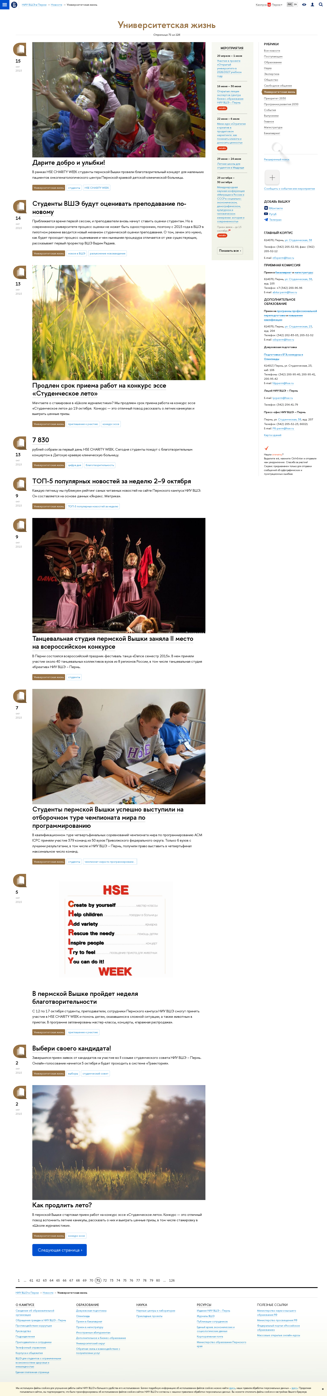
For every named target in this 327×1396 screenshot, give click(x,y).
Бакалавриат (272, 133)
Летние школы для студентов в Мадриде (230, 165)
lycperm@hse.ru (283, 398)
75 (125, 1280)
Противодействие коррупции (34, 1325)
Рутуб (273, 214)
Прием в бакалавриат (89, 1321)
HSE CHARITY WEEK (97, 188)
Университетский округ (90, 1343)
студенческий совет (95, 1073)
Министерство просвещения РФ (277, 1320)
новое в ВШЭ (76, 253)
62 (38, 1280)
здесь (232, 1388)
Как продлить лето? (62, 1204)
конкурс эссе (111, 424)
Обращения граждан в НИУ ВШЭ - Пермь (41, 1320)
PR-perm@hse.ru (283, 428)
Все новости (272, 50)
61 (31, 1280)
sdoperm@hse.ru (283, 339)
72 (105, 1280)
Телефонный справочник (31, 1347)
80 (158, 1280)
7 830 (40, 439)
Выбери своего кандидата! (71, 1048)
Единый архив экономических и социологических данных (216, 1329)
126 (172, 1280)
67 (71, 1280)
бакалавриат (283, 272)
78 (145, 1280)
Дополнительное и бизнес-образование (101, 1338)
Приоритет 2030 (275, 98)
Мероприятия (232, 48)
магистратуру (303, 272)
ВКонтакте (276, 208)
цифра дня (74, 465)
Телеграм (275, 219)
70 (91, 1280)
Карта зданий (272, 435)
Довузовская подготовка (280, 347)
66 (65, 1280)
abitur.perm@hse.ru (285, 292)
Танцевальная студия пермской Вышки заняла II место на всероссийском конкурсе (112, 642)
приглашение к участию (83, 424)
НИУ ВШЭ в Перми (27, 1292)
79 (151, 1280)
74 (118, 1280)
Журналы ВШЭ (206, 1316)
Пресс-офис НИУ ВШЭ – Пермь (285, 412)
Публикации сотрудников (212, 1321)
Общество (271, 80)
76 (131, 1280)
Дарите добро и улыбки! (68, 162)
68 (78, 1280)
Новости (48, 1292)
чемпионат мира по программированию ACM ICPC (111, 861)
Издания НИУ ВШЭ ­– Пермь (213, 1310)
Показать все (230, 250)
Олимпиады (83, 1316)
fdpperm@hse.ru (283, 383)
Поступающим (273, 56)
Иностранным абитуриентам (93, 1332)
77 (138, 1280)
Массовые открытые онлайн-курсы (278, 1335)
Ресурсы (204, 1305)
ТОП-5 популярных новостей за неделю (93, 506)
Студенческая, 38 (289, 419)
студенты (74, 188)
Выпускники (271, 115)
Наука (268, 68)
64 (51, 1280)
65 (58, 1280)
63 (45, 1280)
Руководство (23, 1331)
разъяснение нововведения (107, 253)
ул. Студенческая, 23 (298, 326)
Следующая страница (60, 1250)
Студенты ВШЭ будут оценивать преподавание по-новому (109, 207)
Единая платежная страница (32, 1372)
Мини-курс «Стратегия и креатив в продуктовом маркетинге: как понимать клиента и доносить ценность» (231, 133)
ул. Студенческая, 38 (298, 240)
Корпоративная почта (210, 1336)
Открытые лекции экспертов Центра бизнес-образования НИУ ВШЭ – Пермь (230, 96)
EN (295, 4)
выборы (73, 1073)
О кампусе (25, 1305)
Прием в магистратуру (89, 1327)
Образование (273, 62)
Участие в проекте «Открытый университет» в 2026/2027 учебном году (229, 68)
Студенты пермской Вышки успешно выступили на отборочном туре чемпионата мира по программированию (108, 817)
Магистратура (273, 127)
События (270, 110)
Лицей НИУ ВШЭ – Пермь (281, 390)
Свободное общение (278, 85)
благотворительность (100, 465)
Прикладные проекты (149, 1316)
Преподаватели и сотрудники (34, 1342)
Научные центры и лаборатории (155, 1310)
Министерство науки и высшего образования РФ (276, 1313)
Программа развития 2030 (281, 104)
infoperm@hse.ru (283, 258)
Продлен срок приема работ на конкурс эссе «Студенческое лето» (99, 389)
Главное (269, 121)
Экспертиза (271, 74)
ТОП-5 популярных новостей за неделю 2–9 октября (111, 480)
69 (85, 1280)
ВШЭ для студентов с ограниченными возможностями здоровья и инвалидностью (38, 1362)
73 (111, 1280)
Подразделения (25, 1336)
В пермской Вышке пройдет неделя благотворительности (85, 997)
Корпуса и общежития (29, 1353)
